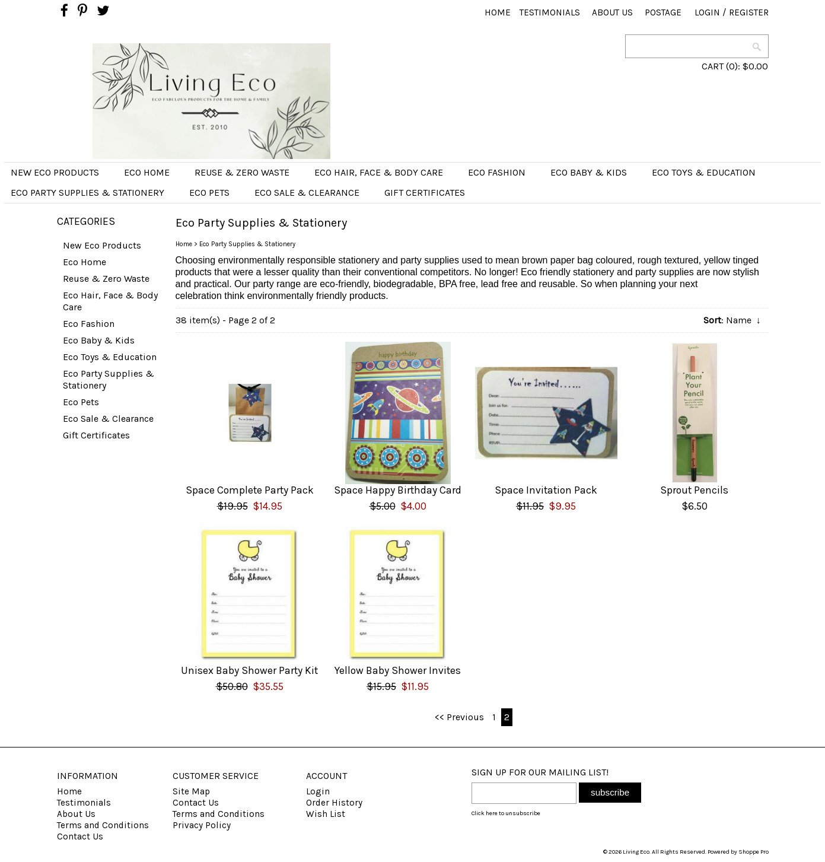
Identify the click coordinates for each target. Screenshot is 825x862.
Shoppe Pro (753, 851)
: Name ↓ (732, 320)
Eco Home (147, 172)
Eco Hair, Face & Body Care (378, 172)
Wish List (325, 814)
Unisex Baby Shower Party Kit (249, 670)
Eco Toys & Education (704, 172)
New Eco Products (55, 172)
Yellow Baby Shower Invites (398, 670)
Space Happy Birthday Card (397, 490)
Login (707, 12)
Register (749, 12)
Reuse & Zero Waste (242, 172)
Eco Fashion (496, 172)
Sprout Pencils (694, 490)
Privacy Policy (202, 825)
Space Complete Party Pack (250, 490)
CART (713, 66)
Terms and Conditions (103, 825)
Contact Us (80, 836)
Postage (663, 12)
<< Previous (459, 717)
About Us (612, 12)
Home (498, 12)
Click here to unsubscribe (506, 813)
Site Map (191, 791)
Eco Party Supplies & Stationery (87, 192)
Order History (334, 802)
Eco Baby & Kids (588, 172)
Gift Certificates (424, 192)
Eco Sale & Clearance (306, 192)
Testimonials (550, 12)
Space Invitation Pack (546, 490)
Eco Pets (209, 192)
